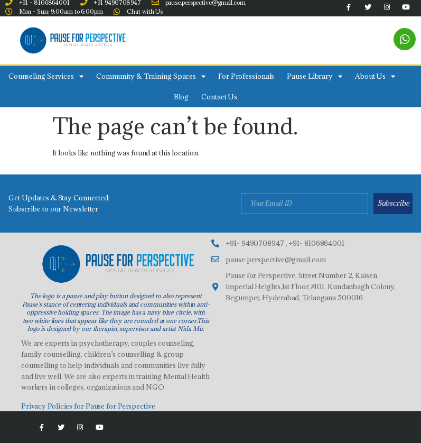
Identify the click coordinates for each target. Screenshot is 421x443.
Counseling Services (45, 76)
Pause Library (314, 76)
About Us (375, 76)
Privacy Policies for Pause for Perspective (88, 406)
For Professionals (246, 76)
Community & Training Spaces (150, 76)
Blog (181, 96)
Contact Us (219, 96)
